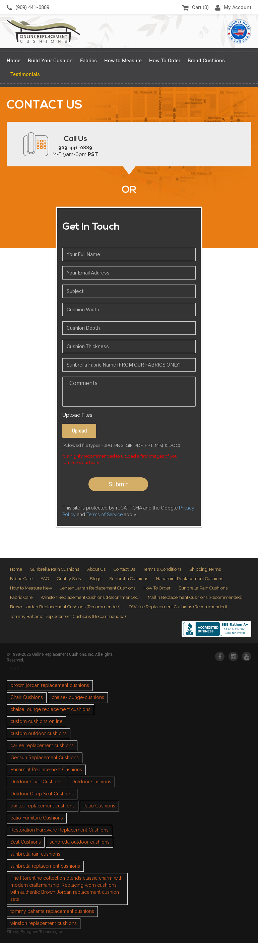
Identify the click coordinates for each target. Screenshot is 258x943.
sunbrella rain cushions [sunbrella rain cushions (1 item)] (35, 854)
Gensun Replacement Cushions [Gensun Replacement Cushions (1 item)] (44, 757)
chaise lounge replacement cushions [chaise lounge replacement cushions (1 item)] (50, 709)
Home (13, 61)
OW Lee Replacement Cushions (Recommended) (178, 606)
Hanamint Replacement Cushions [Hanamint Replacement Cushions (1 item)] (46, 769)
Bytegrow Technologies (41, 931)
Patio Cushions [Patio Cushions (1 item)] (99, 805)
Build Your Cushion (50, 61)
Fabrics (88, 61)
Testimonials (25, 74)
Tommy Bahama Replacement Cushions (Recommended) (68, 616)
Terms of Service (104, 514)
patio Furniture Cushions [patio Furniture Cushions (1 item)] (36, 817)
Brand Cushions (206, 61)
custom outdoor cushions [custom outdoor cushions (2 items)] (38, 733)
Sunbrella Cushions (128, 578)
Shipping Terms (205, 569)
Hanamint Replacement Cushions (189, 578)
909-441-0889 (75, 147)
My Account (233, 7)
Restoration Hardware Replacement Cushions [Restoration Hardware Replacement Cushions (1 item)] (59, 830)
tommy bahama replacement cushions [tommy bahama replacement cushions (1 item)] (52, 911)
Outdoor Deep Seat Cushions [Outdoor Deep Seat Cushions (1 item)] (42, 793)
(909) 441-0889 (28, 7)
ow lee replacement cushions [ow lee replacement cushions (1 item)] (42, 805)
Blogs (95, 578)
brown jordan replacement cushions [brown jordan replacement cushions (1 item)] (49, 685)
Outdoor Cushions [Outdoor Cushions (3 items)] (91, 781)
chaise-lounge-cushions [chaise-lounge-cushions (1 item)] (78, 697)
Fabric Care (21, 578)
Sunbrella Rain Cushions (54, 569)
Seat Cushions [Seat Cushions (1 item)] (25, 842)
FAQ (45, 578)
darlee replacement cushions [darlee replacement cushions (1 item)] (42, 745)
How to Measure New (31, 588)
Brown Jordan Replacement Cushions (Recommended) (65, 606)
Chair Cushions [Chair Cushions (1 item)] (26, 697)
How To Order (164, 61)
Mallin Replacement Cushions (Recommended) (195, 597)
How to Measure (123, 61)
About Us (96, 569)
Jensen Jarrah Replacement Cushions (97, 588)
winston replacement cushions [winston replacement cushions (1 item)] (43, 923)
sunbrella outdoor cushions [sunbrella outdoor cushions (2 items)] (80, 842)
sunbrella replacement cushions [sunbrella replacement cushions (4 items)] (45, 866)
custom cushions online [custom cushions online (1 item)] (36, 721)
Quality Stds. (69, 578)
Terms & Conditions (162, 569)
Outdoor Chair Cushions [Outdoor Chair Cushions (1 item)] (36, 781)
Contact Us (124, 569)
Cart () (195, 7)
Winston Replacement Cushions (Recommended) (90, 597)
